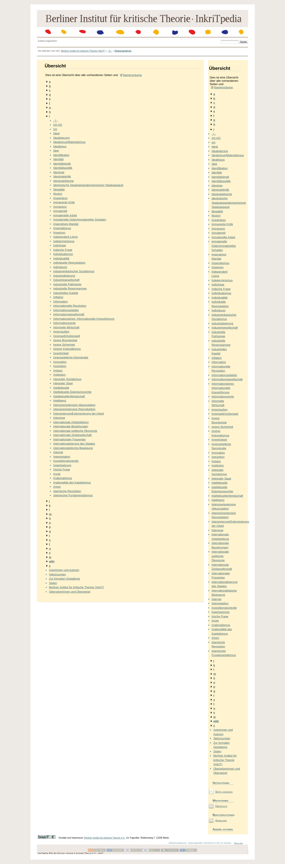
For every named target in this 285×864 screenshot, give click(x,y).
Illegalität (59, 189)
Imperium (59, 232)
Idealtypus (59, 146)
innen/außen (61, 331)
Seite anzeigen (223, 791)
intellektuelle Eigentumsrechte (72, 392)
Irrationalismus (62, 478)
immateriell (60, 211)
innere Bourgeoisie (65, 340)
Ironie (57, 474)
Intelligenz (59, 400)
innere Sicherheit (64, 344)
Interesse (59, 417)
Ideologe (58, 172)
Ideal (56, 133)
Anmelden (221, 820)
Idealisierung (61, 137)
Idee (56, 150)
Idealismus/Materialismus (69, 142)
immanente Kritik (64, 202)
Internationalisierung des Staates (74, 443)
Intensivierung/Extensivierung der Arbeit (78, 413)
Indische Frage (62, 249)
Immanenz (60, 206)
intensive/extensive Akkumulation (74, 405)
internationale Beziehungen (70, 426)
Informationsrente (64, 323)
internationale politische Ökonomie (75, 430)
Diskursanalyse (123, 51)
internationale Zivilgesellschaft (72, 435)
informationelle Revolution (69, 305)
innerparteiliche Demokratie (70, 357)
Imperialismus (62, 228)
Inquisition (59, 366)
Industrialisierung (64, 275)
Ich (55, 129)
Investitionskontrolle (65, 460)
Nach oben (238, 843)
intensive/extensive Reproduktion (74, 409)
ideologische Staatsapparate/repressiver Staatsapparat (88, 185)
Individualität (61, 258)
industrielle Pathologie (67, 284)
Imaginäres (60, 198)
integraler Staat (63, 383)
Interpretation (61, 456)
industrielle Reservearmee (70, 288)
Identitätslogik (62, 163)
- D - (110, 51)
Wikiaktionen (220, 800)
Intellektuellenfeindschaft (69, 396)
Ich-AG (57, 124)
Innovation (59, 361)
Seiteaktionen (221, 782)
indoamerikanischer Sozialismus (73, 271)
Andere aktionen (223, 829)
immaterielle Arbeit (65, 215)
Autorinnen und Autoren (64, 570)
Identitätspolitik (62, 167)
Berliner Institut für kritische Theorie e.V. (104, 838)
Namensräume (132, 75)
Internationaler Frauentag (69, 439)
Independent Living (65, 236)
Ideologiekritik (62, 176)
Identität (58, 159)
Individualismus (63, 254)
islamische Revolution (67, 491)
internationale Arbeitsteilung (71, 422)
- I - (55, 120)
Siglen (53, 583)
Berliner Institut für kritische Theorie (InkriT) (83, 51)
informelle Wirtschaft (66, 327)
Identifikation (61, 155)
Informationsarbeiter (66, 310)
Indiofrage (59, 245)
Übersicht (221, 806)
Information (60, 301)
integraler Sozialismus (67, 379)
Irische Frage (61, 469)
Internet (58, 452)
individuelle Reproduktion (69, 262)
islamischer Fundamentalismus (73, 495)
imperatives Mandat (65, 224)
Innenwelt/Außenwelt (66, 336)
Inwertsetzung (62, 465)
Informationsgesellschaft (68, 314)
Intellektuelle (61, 387)
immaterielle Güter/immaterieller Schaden (79, 219)
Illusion (57, 193)
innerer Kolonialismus (67, 348)
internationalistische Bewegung (73, 448)
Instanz (58, 370)
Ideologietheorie (63, 181)
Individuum (60, 267)
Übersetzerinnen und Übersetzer (70, 591)
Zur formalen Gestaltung (64, 578)
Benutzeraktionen (223, 814)
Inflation (58, 297)
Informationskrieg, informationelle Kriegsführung (83, 318)
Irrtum (57, 486)
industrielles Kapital (65, 293)
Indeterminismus (63, 241)
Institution (59, 374)
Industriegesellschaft (66, 280)
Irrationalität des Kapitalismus (72, 482)
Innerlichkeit (60, 353)
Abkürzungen (57, 574)
